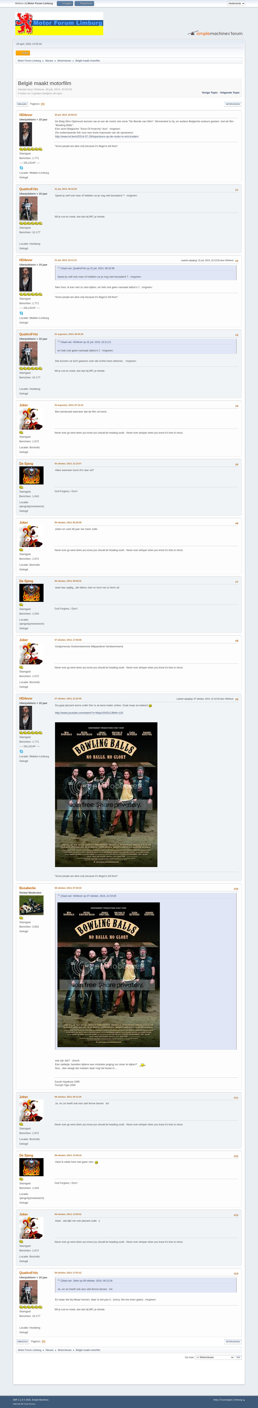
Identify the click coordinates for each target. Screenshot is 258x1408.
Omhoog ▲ (239, 1400)
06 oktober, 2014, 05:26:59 (68, 522)
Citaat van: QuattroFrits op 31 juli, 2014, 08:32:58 (87, 268)
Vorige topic (210, 92)
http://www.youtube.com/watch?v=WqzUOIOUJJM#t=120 (89, 712)
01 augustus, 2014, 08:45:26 (69, 334)
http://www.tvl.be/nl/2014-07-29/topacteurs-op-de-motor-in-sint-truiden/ (97, 136)
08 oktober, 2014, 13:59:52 (68, 1214)
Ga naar (189, 1357)
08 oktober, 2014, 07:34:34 (68, 888)
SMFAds (16, 1404)
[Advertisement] (63, 72)
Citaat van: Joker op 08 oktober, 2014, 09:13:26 (86, 1280)
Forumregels (226, 1400)
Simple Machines (40, 1400)
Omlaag (22, 104)
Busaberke (27, 888)
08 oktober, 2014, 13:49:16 (68, 1155)
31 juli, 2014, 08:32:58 (66, 189)
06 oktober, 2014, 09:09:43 (68, 581)
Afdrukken (233, 104)
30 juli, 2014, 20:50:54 (66, 115)
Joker (23, 405)
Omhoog (22, 1341)
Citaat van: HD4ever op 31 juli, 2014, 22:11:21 (85, 342)
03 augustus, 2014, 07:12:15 (69, 405)
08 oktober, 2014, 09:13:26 (68, 1097)
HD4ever (25, 115)
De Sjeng (26, 463)
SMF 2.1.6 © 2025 (22, 1400)
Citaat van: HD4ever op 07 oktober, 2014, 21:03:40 (88, 896)
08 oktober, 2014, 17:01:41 (68, 1273)
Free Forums (29, 1404)
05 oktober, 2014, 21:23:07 (68, 463)
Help (215, 1400)
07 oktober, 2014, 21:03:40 (68, 698)
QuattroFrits (28, 189)
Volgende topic (230, 92)
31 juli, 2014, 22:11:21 (66, 260)
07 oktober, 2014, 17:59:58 (68, 640)
